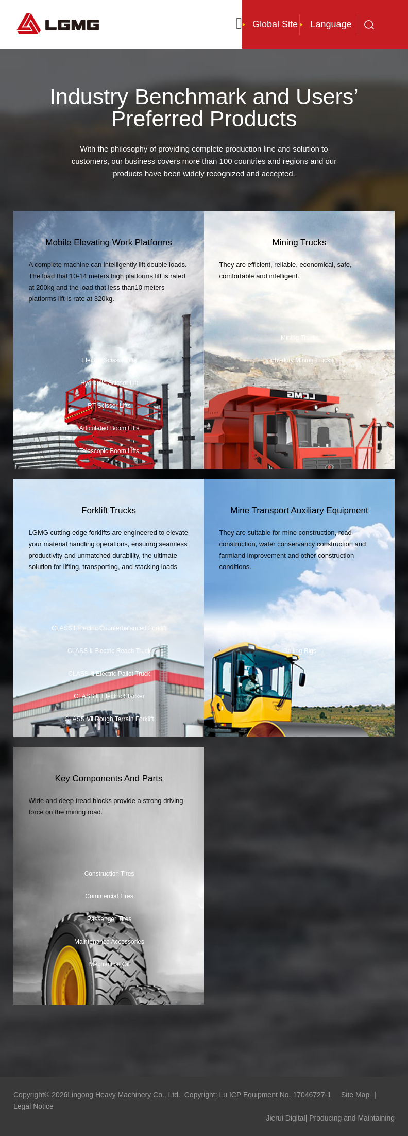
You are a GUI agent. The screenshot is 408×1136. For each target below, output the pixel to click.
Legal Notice (33, 1106)
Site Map (355, 1095)
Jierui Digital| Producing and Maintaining (330, 1118)
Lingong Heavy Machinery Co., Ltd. (123, 1095)
